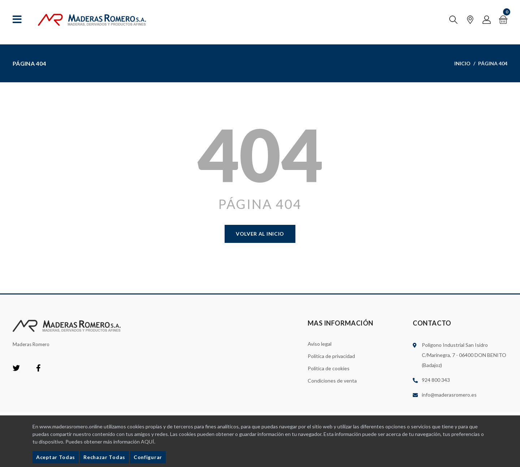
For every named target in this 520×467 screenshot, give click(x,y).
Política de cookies (329, 368)
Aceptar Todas (55, 457)
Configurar (148, 457)
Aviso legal (320, 344)
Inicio (462, 63)
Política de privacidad (331, 356)
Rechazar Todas (104, 457)
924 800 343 (436, 380)
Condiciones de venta (332, 380)
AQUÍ (147, 441)
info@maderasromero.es (449, 395)
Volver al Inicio (260, 234)
